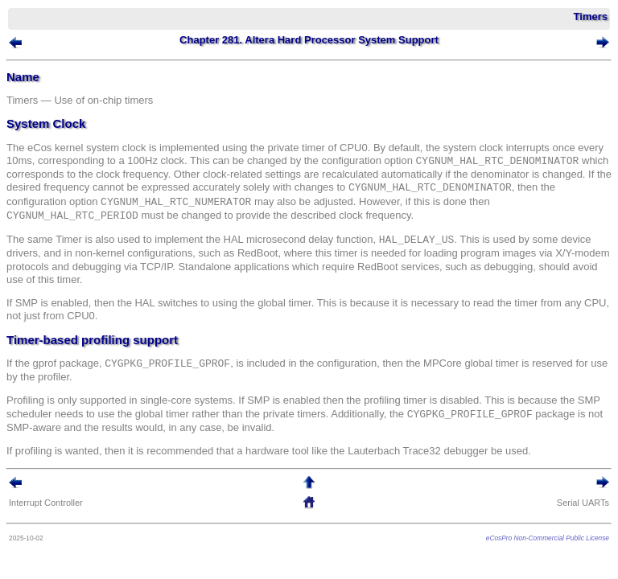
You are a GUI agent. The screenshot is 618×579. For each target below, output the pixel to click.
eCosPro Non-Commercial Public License (547, 538)
